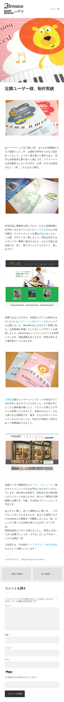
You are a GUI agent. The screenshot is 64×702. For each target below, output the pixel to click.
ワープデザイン (36, 544)
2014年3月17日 (12, 559)
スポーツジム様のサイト (31, 321)
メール (8, 648)
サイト (7, 659)
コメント (8, 605)
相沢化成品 (51, 544)
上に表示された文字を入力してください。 (22, 677)
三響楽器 (9, 399)
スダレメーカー (47, 484)
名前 (7, 635)
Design (30, 559)
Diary (36, 559)
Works (42, 559)
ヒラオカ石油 (41, 229)
